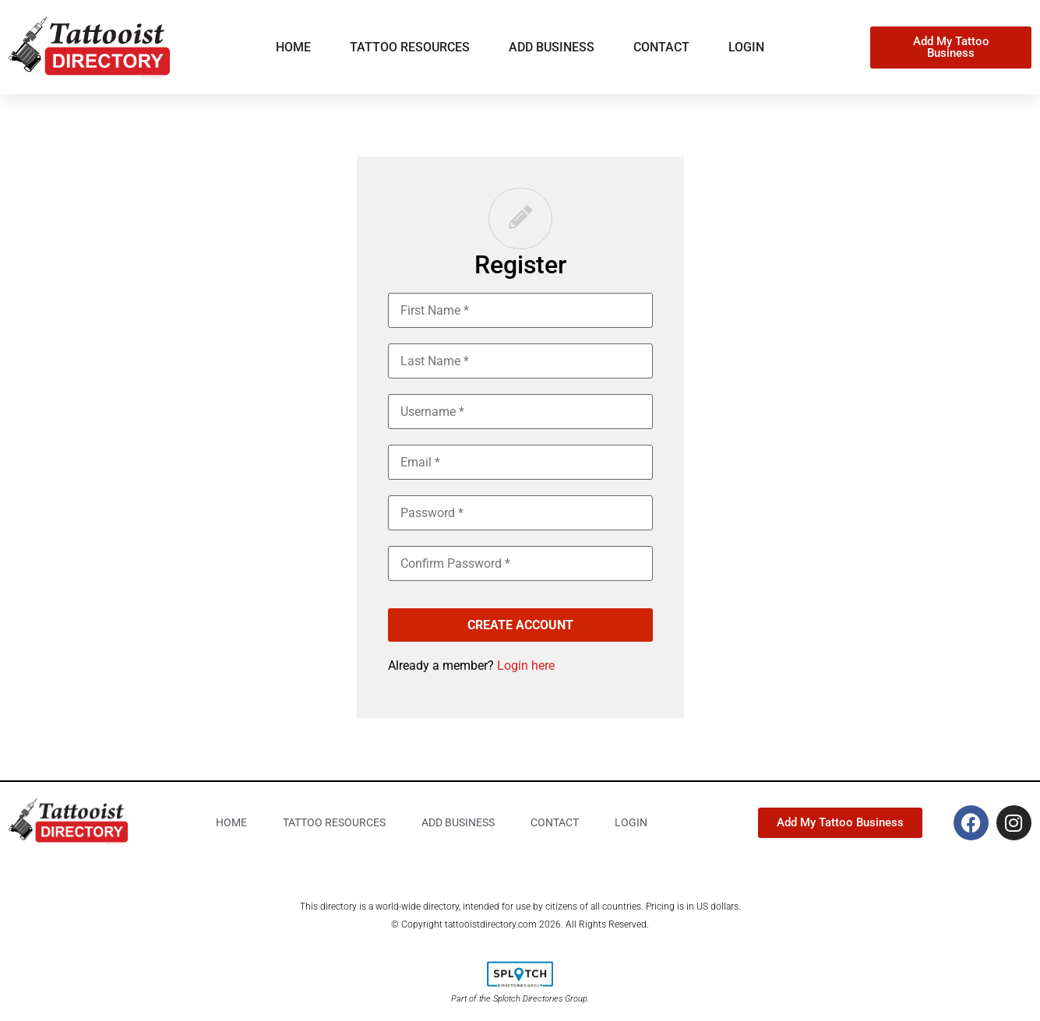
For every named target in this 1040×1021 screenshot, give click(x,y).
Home (293, 47)
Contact (661, 47)
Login (746, 47)
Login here (526, 665)
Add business (551, 47)
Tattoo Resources (410, 47)
